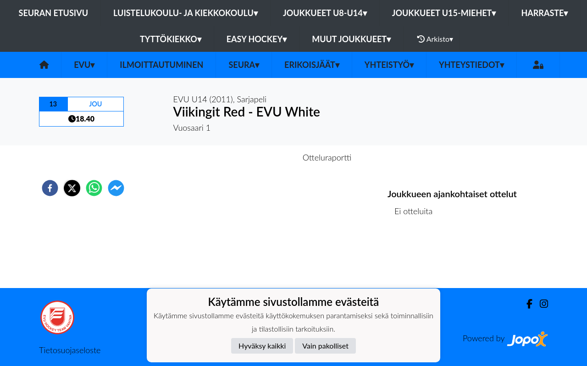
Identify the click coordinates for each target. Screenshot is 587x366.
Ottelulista (417, 257)
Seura (243, 65)
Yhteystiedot (471, 65)
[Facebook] (525, 304)
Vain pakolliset (325, 345)
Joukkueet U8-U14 (325, 13)
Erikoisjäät (311, 65)
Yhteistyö (389, 65)
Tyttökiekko (170, 39)
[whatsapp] (94, 188)
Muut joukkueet (351, 39)
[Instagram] (540, 304)
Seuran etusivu (54, 13)
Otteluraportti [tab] (327, 157)
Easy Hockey (257, 39)
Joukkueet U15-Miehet (444, 13)
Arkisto (435, 38)
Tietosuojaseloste (69, 350)
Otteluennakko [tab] (262, 157)
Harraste (544, 13)
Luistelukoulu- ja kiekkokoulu (185, 13)
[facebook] (50, 188)
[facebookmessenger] (116, 188)
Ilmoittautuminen (161, 65)
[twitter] (72, 188)
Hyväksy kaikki (262, 345)
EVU (84, 65)
